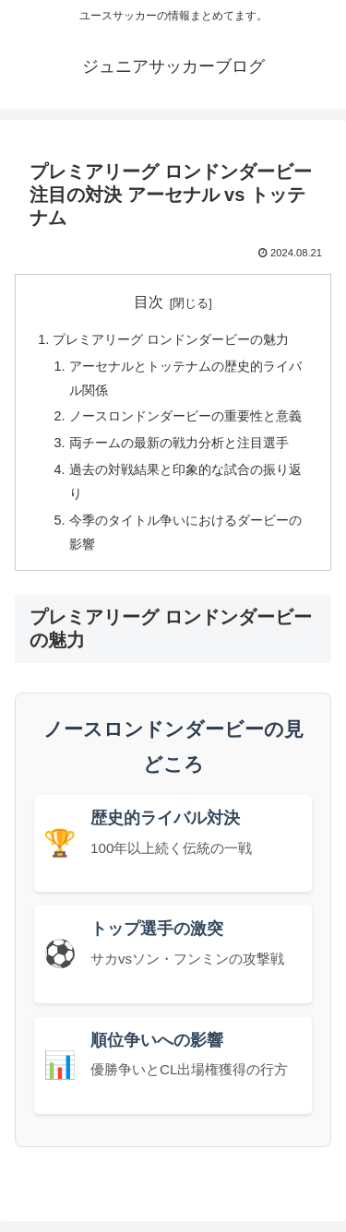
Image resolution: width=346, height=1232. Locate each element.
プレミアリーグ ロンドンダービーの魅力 (171, 339)
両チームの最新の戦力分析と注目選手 (179, 442)
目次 (148, 302)
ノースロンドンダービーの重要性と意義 (185, 416)
